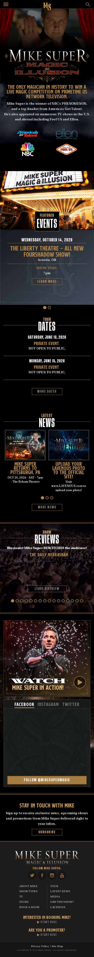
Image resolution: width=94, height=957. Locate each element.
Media (55, 896)
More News (47, 507)
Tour (54, 886)
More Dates (47, 391)
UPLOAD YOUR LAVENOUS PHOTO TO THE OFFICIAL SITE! (68, 470)
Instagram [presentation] (48, 703)
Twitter (32, 875)
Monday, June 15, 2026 (47, 361)
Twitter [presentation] (70, 703)
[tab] (24, 704)
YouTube (62, 875)
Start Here (49, 922)
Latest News (60, 891)
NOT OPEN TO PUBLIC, (47, 345)
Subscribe (47, 832)
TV (21, 896)
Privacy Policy (40, 946)
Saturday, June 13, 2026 (47, 337)
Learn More (47, 281)
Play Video (80, 682)
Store (24, 901)
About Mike (28, 886)
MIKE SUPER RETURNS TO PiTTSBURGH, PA (25, 468)
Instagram (52, 875)
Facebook (42, 875)
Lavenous (57, 907)
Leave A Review (47, 589)
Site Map (57, 946)
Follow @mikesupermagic (47, 780)
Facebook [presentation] (24, 703)
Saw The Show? (62, 901)
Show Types (28, 891)
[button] (44, 307)
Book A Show (29, 907)
